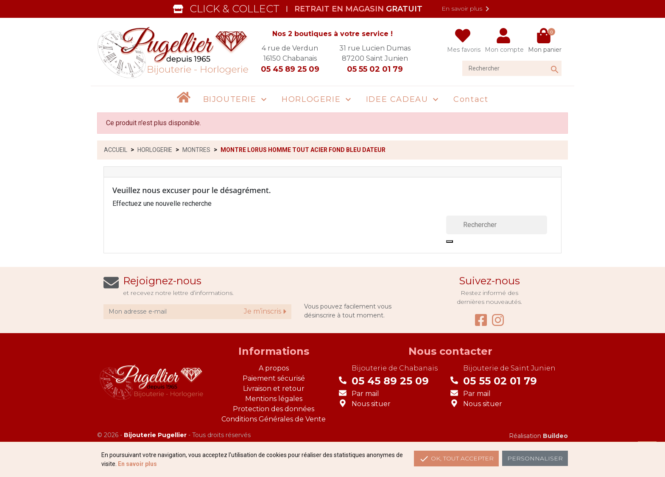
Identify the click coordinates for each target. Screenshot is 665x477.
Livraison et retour (274, 388)
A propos (274, 368)
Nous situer (371, 404)
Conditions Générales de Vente (273, 419)
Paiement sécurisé (274, 378)
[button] (236, 99)
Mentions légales (273, 399)
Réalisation (538, 436)
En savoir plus (466, 9)
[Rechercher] (512, 68)
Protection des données (273, 409)
